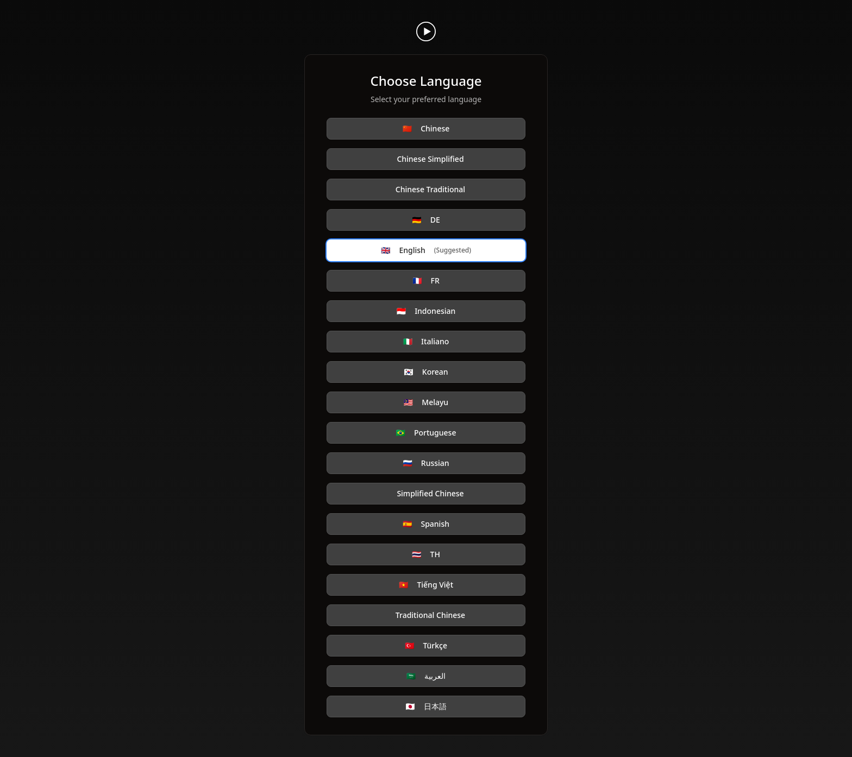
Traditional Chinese (430, 615)
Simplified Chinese (430, 493)
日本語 (425, 706)
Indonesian (426, 311)
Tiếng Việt (426, 584)
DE (426, 220)
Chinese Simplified (430, 159)
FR (426, 280)
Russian (426, 463)
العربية (426, 676)
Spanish (426, 524)
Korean (426, 372)
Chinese (426, 128)
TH (426, 554)
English (426, 250)
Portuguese (426, 432)
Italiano (426, 341)
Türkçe (426, 645)
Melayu (426, 402)
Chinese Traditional (430, 189)
